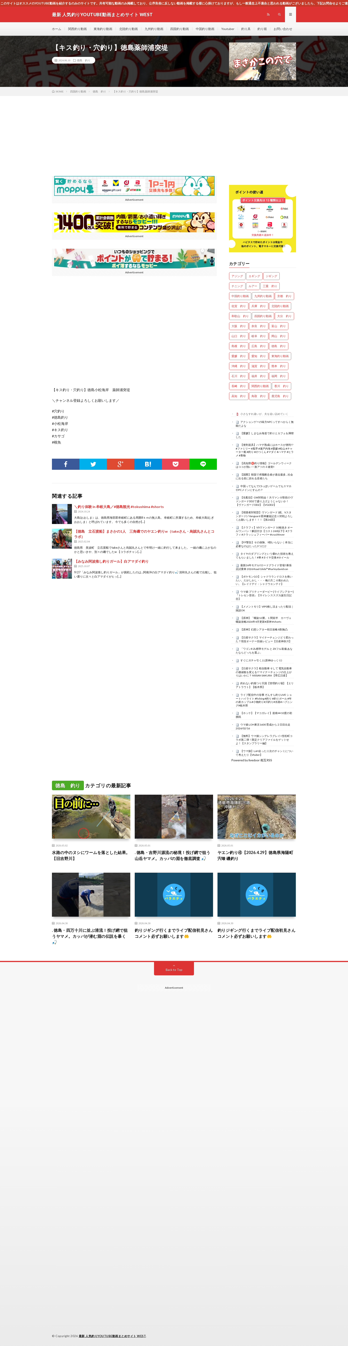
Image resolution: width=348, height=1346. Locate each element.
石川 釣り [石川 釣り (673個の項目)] (238, 376)
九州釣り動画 (154, 29)
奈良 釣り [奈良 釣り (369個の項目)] (258, 326)
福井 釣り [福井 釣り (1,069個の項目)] (258, 376)
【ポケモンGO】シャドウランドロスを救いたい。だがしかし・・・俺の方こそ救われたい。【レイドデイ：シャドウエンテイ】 (264, 580)
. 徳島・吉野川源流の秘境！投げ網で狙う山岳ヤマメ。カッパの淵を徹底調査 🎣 (172, 855)
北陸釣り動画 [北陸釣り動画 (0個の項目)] (280, 306)
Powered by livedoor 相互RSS (251, 760)
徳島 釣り (83, 60)
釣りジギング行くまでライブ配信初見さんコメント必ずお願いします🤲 (174, 933)
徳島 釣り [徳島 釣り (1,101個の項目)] (278, 346)
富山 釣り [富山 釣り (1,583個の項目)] (278, 326)
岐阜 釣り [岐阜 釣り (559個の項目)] (258, 336)
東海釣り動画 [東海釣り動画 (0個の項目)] (280, 356)
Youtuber (227, 29)
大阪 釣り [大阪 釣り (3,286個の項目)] (238, 326)
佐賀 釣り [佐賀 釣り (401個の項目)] (238, 306)
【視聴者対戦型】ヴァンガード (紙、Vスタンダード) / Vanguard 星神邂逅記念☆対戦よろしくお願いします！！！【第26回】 (264, 516)
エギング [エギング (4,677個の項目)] (254, 276)
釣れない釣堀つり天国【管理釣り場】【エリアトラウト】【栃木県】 (265, 685)
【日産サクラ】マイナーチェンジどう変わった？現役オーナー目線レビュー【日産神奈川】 (265, 639)
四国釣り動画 (179, 29)
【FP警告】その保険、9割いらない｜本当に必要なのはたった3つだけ (264, 544)
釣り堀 (262, 29)
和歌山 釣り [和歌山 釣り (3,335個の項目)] (240, 316)
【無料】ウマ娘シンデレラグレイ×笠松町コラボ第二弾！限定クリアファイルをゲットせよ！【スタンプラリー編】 (264, 739)
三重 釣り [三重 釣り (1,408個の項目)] (270, 286)
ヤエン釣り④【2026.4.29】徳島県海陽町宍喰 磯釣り (255, 855)
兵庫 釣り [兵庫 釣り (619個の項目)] (258, 306)
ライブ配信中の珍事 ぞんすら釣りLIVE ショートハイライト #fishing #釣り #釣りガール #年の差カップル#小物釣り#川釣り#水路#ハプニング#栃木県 (264, 700)
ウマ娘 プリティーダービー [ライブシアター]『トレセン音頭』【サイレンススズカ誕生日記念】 (265, 595)
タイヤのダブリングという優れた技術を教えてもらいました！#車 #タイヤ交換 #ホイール (265, 555)
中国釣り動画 (205, 29)
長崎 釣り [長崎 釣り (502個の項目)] (238, 386)
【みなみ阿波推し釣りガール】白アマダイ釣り (111, 561)
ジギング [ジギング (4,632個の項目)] (271, 276)
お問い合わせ (283, 29)
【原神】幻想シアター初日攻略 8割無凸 (264, 629)
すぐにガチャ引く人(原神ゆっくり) (261, 660)
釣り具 (246, 29)
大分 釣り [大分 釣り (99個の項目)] (284, 316)
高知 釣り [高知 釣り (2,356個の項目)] (238, 396)
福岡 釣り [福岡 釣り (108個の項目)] (278, 376)
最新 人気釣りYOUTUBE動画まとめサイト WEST (112, 1336)
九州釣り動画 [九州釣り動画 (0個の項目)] (263, 296)
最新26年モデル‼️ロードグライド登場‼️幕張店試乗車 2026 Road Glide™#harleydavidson (264, 567)
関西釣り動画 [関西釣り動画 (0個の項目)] (260, 386)
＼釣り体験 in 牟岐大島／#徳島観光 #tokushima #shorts (119, 506)
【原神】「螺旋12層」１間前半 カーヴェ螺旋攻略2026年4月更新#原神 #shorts (263, 619)
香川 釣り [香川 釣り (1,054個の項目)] (281, 386)
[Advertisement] (174, 129)
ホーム (56, 29)
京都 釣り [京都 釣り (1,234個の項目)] (284, 296)
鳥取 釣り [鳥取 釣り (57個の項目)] (258, 396)
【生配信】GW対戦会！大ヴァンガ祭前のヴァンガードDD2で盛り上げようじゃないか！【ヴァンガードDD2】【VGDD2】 (264, 501)
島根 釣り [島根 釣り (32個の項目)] (238, 346)
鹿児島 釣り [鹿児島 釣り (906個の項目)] (280, 396)
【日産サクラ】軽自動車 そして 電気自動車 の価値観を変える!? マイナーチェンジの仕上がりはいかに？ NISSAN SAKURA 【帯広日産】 (264, 672)
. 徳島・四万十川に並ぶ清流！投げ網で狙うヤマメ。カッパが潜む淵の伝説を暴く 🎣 (90, 936)
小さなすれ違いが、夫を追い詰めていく (264, 414)
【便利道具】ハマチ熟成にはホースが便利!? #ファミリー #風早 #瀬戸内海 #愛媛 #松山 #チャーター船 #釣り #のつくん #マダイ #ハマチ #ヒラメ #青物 (265, 450)
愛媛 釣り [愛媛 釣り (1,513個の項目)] (238, 356)
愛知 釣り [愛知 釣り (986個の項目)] (258, 356)
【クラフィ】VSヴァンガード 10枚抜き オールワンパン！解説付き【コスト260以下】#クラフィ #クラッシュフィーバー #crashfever (264, 531)
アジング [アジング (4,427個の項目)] (237, 276)
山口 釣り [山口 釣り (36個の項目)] (238, 336)
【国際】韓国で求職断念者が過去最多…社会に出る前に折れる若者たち (264, 476)
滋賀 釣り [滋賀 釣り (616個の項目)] (258, 366)
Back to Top (174, 970)
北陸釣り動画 (128, 29)
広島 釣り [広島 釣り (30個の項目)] (258, 346)
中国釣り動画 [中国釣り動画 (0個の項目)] (240, 296)
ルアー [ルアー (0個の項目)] (253, 286)
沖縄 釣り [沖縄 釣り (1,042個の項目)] (238, 366)
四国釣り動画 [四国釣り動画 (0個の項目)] (263, 316)
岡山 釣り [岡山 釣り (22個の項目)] (278, 336)
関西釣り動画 (77, 29)
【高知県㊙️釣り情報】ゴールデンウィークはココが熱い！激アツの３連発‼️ (264, 465)
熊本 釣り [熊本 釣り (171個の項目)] (278, 366)
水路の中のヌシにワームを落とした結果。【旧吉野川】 (91, 855)
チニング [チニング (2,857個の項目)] (237, 286)
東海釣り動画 (103, 29)
